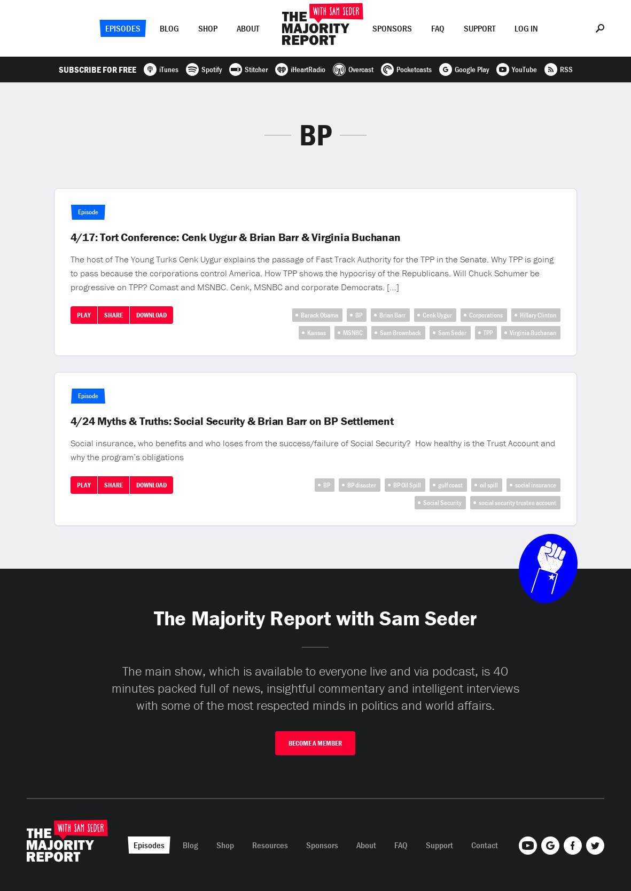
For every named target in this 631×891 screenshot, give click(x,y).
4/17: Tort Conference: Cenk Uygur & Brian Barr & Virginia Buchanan (236, 237)
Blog (169, 28)
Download (151, 315)
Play (84, 315)
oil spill (489, 485)
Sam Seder (452, 332)
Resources (270, 845)
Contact (484, 845)
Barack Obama (319, 315)
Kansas (316, 332)
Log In (526, 28)
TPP (488, 332)
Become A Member (315, 743)
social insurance (535, 485)
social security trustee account (517, 502)
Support (479, 28)
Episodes (123, 28)
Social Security (442, 502)
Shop (207, 28)
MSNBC (353, 332)
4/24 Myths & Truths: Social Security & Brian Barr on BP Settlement (232, 421)
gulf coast (450, 485)
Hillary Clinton (538, 315)
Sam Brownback (400, 332)
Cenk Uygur (437, 315)
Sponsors (392, 28)
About (248, 28)
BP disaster (361, 485)
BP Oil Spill (407, 485)
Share (113, 315)
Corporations (486, 315)
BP (358, 315)
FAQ (438, 28)
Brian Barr (392, 315)
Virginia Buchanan (533, 332)
